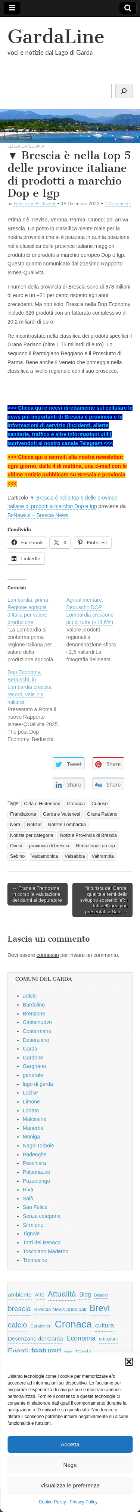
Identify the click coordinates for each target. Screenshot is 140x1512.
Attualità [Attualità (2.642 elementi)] (62, 1293)
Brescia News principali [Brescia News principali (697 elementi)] (60, 1309)
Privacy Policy (84, 1502)
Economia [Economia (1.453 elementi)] (81, 1338)
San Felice (35, 1207)
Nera (15, 824)
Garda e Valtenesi (61, 814)
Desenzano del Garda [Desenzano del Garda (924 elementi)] (35, 1338)
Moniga (31, 1137)
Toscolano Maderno (45, 1251)
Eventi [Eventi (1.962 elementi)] (18, 1351)
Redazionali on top (95, 845)
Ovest (16, 845)
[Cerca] (124, 91)
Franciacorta (23, 814)
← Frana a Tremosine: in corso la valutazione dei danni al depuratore (37, 894)
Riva (28, 1190)
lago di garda (38, 1084)
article (30, 996)
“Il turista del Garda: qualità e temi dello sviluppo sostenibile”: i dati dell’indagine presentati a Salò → (104, 899)
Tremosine (35, 1260)
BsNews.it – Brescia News (37, 515)
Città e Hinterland (42, 803)
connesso (48, 955)
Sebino (17, 856)
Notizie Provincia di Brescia (88, 835)
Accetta (69, 1444)
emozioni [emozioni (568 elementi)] (108, 1339)
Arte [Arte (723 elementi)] (39, 1295)
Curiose (99, 803)
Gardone (33, 1058)
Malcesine (34, 1119)
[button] (129, 1361)
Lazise (30, 1093)
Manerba (33, 1128)
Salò (28, 1198)
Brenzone (34, 1014)
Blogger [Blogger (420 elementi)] (101, 1295)
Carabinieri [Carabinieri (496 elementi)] (41, 1325)
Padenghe (35, 1154)
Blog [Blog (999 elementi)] (85, 1294)
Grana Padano (102, 814)
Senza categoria (41, 1216)
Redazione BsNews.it (34, 203)
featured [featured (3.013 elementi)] (46, 1350)
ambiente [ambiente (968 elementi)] (20, 1294)
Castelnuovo (37, 1022)
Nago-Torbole (38, 1146)
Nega (70, 1465)
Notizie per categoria (31, 835)
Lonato (31, 1110)
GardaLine (56, 36)
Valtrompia (102, 856)
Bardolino (34, 1005)
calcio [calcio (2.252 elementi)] (17, 1325)
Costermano (37, 1031)
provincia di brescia (49, 845)
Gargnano (34, 1066)
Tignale (31, 1234)
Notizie (34, 824)
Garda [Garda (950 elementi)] (83, 1351)
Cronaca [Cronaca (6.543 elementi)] (73, 1324)
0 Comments (118, 203)
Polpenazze (36, 1172)
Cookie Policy (52, 1502)
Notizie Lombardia (67, 824)
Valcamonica (44, 856)
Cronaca (76, 803)
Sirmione (33, 1225)
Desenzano (36, 1040)
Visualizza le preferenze (70, 1485)
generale (33, 1075)
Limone (31, 1102)
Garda (30, 1049)
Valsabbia (75, 856)
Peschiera (34, 1163)
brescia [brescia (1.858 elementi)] (19, 1309)
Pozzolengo (36, 1181)
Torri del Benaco (41, 1242)
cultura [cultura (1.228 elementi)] (104, 1325)
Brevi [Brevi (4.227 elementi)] (100, 1308)
